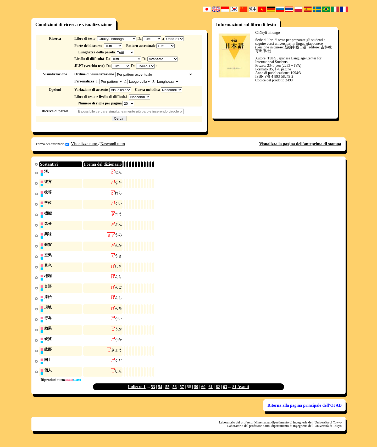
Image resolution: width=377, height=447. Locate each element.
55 (167, 392)
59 (196, 392)
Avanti (243, 392)
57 (182, 392)
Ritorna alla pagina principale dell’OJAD (304, 410)
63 (225, 392)
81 (234, 392)
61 (210, 392)
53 (153, 392)
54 (160, 392)
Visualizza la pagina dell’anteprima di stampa (300, 144)
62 (218, 392)
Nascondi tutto (112, 144)
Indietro (135, 392)
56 (175, 392)
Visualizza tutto (84, 144)
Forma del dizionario (52, 144)
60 (203, 392)
